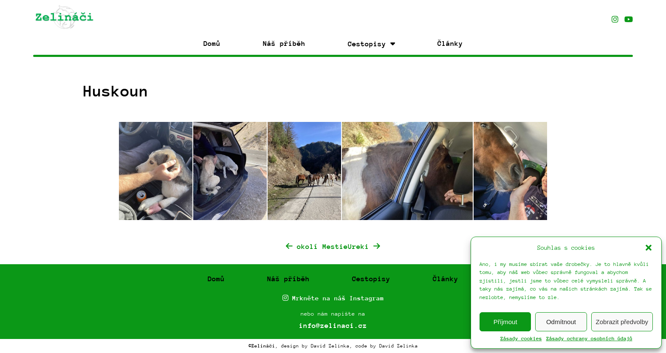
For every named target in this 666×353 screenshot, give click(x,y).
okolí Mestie (317, 247)
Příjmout (505, 321)
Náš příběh (284, 44)
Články (450, 44)
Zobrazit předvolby (622, 321)
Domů (211, 44)
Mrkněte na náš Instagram (333, 298)
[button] (648, 247)
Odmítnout (561, 321)
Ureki (364, 247)
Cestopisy (371, 279)
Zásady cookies (521, 339)
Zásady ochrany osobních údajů (589, 339)
